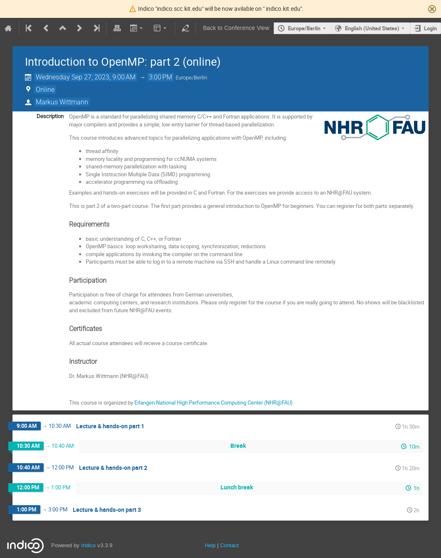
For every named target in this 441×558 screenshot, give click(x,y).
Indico (88, 545)
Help (210, 545)
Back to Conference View (236, 28)
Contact (229, 545)
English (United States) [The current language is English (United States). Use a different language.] (372, 28)
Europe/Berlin (304, 28)
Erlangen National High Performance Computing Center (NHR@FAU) (213, 402)
